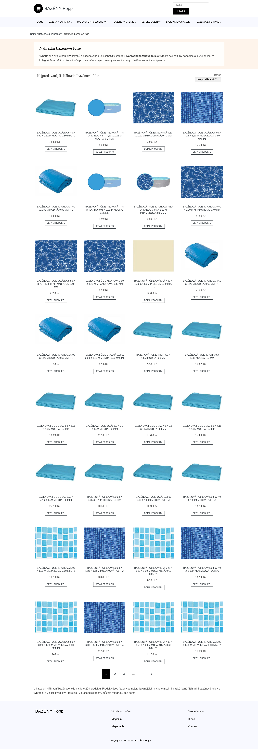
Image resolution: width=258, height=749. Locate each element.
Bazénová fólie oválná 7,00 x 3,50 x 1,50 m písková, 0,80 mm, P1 (153, 283)
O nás (191, 719)
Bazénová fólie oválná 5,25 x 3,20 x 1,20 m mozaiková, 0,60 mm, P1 (153, 571)
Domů (40, 22)
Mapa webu (118, 726)
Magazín (117, 719)
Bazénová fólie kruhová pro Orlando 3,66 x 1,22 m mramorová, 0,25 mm (153, 209)
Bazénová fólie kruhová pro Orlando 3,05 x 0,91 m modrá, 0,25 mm (104, 209)
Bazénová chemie (124, 22)
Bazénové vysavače (178, 22)
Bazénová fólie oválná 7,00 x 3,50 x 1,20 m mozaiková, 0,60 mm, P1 (153, 645)
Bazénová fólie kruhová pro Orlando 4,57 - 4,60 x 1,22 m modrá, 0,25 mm (104, 135)
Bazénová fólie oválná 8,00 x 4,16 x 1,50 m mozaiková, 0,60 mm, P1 (202, 135)
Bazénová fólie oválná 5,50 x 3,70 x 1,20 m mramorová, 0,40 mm (56, 283)
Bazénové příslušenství (91, 22)
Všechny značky (121, 711)
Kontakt (192, 726)
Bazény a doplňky (59, 22)
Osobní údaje (196, 711)
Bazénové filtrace (208, 22)
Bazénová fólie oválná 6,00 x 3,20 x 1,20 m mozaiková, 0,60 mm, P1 (56, 645)
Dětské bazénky (151, 22)
